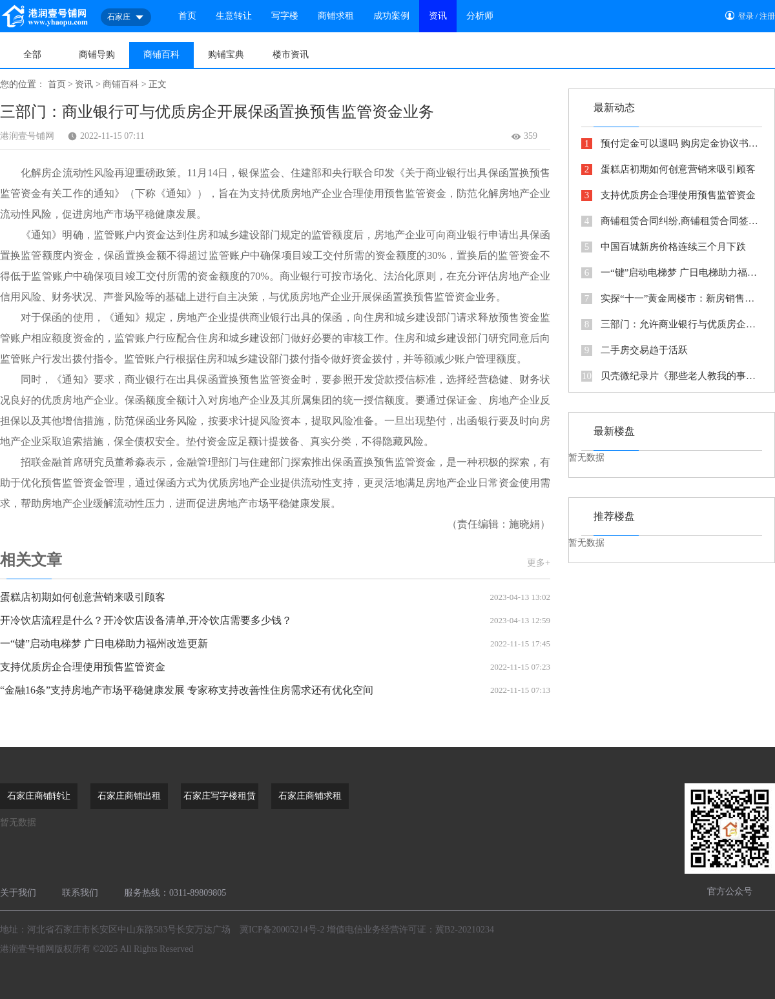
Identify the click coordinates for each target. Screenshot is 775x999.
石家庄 (126, 17)
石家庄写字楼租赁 (219, 796)
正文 (158, 84)
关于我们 (18, 893)
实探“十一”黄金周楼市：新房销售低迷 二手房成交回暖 (671, 298)
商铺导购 (97, 54)
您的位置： (22, 84)
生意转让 (234, 16)
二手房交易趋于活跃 (634, 350)
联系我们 (80, 893)
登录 (746, 16)
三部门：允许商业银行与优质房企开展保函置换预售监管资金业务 (671, 324)
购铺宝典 (226, 54)
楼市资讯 (291, 54)
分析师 (479, 16)
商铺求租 (336, 16)
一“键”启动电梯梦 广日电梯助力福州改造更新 (275, 643)
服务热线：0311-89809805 (175, 893)
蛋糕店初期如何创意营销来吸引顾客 (275, 597)
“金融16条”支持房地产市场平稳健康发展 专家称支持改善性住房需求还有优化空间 (275, 690)
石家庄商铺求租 (310, 796)
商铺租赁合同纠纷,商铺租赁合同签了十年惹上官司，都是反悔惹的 (671, 221)
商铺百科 (161, 54)
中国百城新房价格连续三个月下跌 (663, 247)
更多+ (538, 563)
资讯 (438, 16)
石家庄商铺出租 (129, 796)
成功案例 (391, 16)
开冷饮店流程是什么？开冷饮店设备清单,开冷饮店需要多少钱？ (275, 620)
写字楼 (284, 16)
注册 (767, 16)
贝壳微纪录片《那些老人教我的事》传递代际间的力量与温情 (671, 376)
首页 (187, 16)
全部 (32, 54)
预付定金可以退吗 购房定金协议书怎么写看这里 (671, 143)
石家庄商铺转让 (38, 796)
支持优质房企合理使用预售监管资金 (275, 667)
